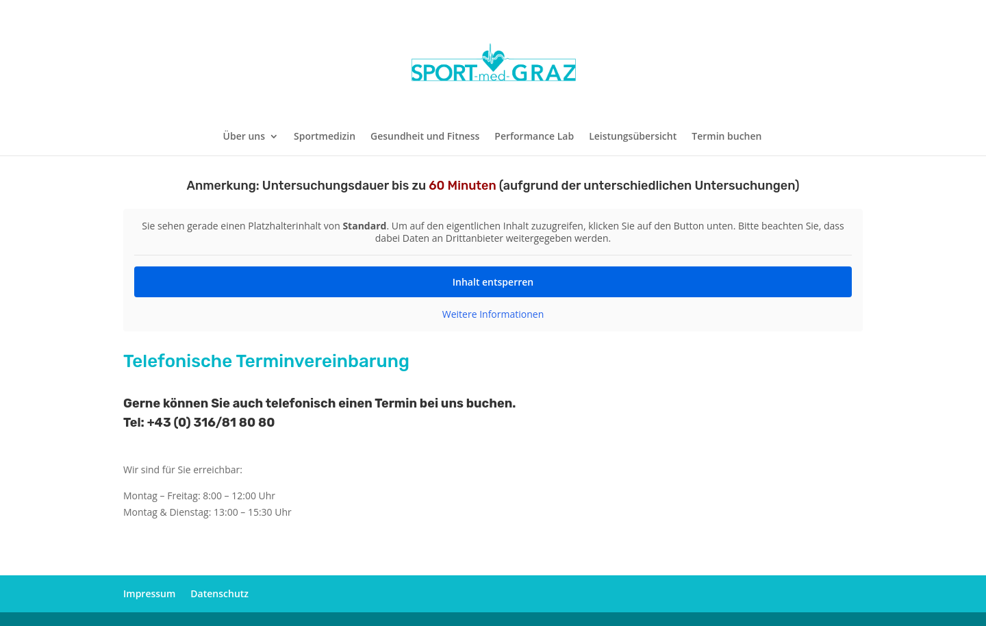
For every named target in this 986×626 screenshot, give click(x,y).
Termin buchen (726, 137)
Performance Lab (534, 137)
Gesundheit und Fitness (424, 137)
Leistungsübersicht (633, 137)
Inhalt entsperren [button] (493, 281)
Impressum (149, 593)
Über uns (244, 137)
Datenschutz (219, 593)
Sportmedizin (324, 137)
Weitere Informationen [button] (493, 314)
